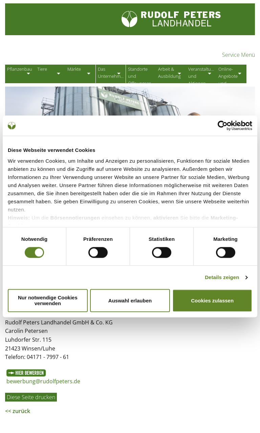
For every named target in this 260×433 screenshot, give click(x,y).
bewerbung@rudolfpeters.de (43, 383)
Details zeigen (222, 277)
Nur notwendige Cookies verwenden (48, 300)
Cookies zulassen (212, 300)
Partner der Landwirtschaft (74, 52)
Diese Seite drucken (31, 399)
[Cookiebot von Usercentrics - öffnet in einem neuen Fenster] (222, 125)
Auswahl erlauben (130, 300)
